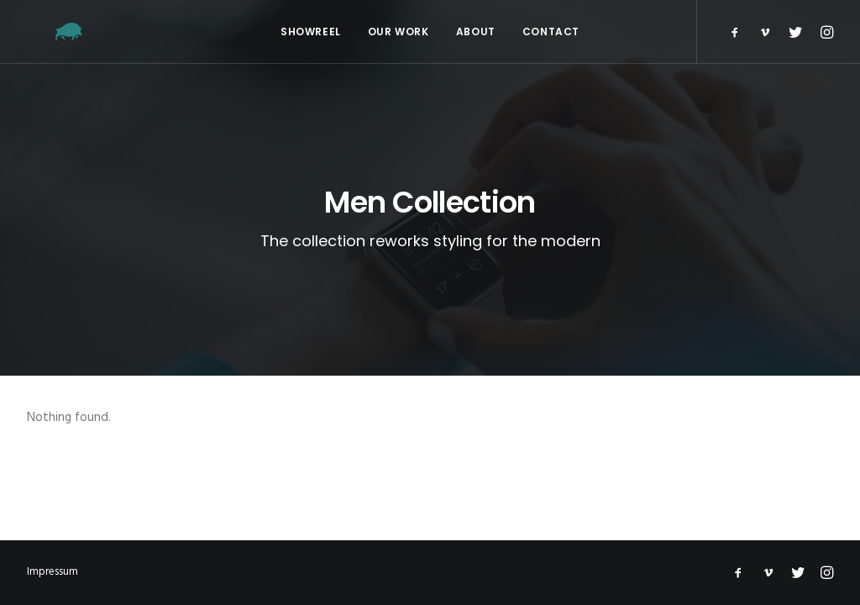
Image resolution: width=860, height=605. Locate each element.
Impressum (52, 572)
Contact (550, 31)
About (476, 31)
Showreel (311, 31)
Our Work (398, 31)
